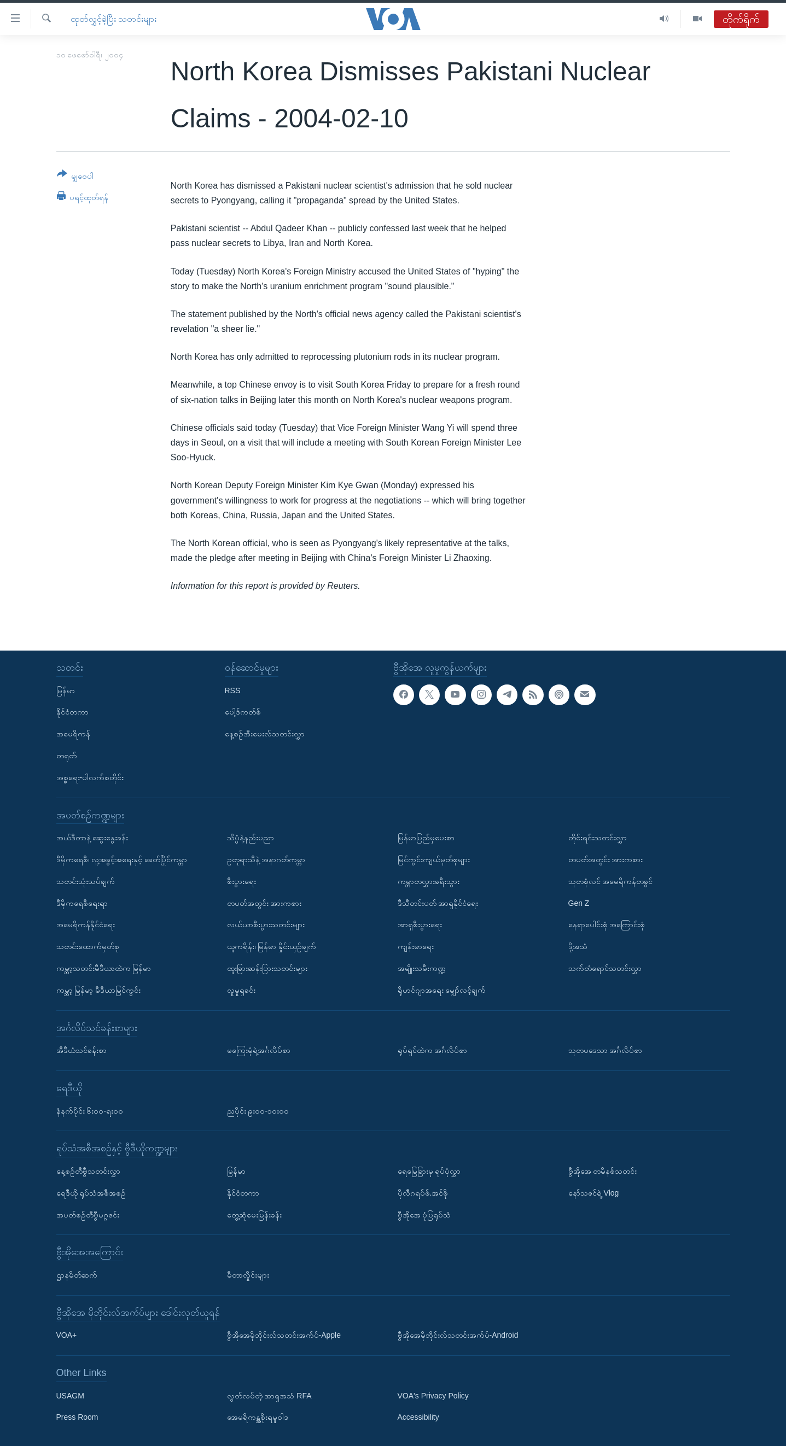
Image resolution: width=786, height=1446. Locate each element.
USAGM (70, 1395)
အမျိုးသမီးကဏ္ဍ (422, 967)
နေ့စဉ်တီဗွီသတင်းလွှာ (88, 1170)
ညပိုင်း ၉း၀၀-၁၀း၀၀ (258, 1110)
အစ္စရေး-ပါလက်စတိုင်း (90, 776)
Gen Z (579, 902)
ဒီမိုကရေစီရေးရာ (82, 902)
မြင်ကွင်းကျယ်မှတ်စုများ (434, 859)
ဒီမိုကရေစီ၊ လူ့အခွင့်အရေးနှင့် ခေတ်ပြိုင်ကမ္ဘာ (122, 859)
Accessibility (418, 1417)
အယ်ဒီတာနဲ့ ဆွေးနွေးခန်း (92, 837)
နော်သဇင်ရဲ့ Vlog (593, 1192)
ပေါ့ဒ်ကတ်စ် (243, 711)
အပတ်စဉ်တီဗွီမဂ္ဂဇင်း (87, 1214)
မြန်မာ (65, 690)
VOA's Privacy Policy (433, 1395)
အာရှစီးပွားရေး (420, 924)
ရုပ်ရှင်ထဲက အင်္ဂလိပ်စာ (433, 1050)
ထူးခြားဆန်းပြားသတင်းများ (267, 967)
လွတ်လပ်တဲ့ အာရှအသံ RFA (269, 1395)
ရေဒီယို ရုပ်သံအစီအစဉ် (91, 1192)
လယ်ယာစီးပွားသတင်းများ (266, 924)
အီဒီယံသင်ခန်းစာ (81, 1050)
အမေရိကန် (73, 733)
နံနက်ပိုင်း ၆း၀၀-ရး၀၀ (90, 1110)
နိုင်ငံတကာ (72, 711)
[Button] (75, 177)
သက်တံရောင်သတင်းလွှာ (605, 967)
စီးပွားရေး (241, 880)
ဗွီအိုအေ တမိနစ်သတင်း (602, 1170)
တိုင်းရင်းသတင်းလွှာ (597, 837)
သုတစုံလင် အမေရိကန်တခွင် (610, 880)
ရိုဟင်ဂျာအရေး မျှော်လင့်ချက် (442, 989)
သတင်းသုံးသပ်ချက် (85, 880)
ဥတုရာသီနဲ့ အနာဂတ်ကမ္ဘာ (266, 859)
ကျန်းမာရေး (416, 946)
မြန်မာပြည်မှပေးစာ (426, 837)
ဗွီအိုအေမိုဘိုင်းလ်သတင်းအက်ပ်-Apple (284, 1335)
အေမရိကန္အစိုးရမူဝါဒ (257, 1417)
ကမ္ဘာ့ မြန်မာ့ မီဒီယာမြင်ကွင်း (98, 989)
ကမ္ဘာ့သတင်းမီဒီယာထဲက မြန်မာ (104, 967)
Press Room (77, 1417)
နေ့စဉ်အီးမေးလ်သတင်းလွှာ (265, 733)
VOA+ (66, 1335)
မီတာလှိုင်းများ (248, 1274)
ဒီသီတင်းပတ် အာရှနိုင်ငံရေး (438, 902)
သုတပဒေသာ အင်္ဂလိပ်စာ (605, 1050)
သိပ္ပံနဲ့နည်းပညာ (250, 837)
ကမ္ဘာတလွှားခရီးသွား (428, 880)
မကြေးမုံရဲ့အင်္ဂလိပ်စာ (258, 1050)
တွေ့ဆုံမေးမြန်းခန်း (254, 1214)
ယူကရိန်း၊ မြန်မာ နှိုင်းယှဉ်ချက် (272, 946)
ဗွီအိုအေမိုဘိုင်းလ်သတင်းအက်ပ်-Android (458, 1335)
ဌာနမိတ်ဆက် (76, 1274)
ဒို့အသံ (577, 946)
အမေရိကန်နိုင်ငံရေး (85, 924)
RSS (233, 690)
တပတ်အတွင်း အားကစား (264, 902)
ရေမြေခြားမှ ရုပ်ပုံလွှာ (429, 1170)
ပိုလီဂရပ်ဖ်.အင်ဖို (423, 1192)
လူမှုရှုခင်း (241, 989)
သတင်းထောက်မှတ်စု (87, 946)
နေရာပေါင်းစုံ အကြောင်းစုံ (606, 924)
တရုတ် (66, 755)
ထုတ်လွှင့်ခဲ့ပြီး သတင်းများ (113, 19)
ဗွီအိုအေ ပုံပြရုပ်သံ (424, 1214)
